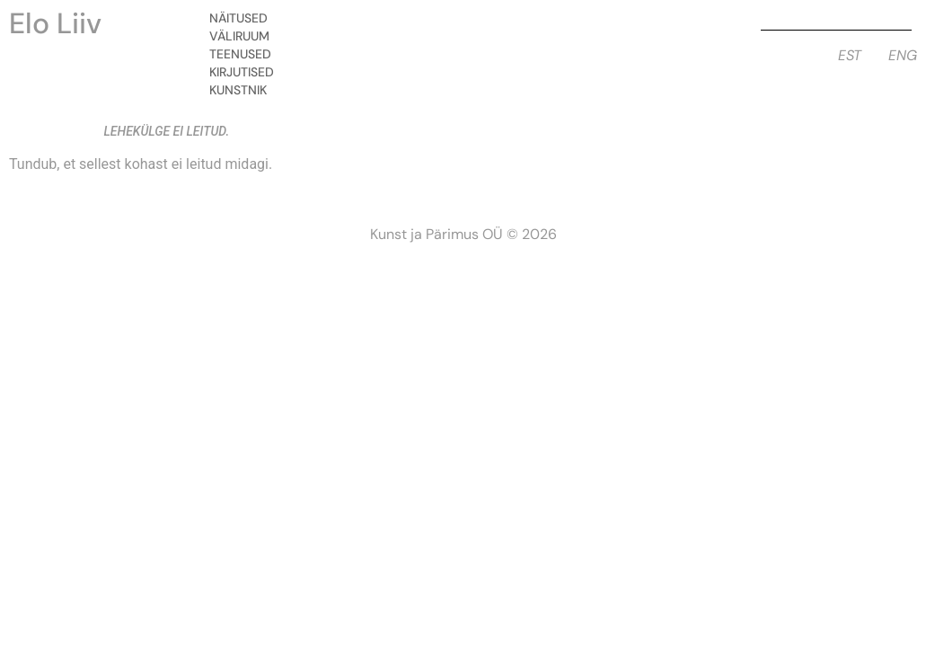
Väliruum (243, 36)
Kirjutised (246, 72)
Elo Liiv (55, 23)
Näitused (243, 18)
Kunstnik (242, 90)
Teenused (244, 54)
